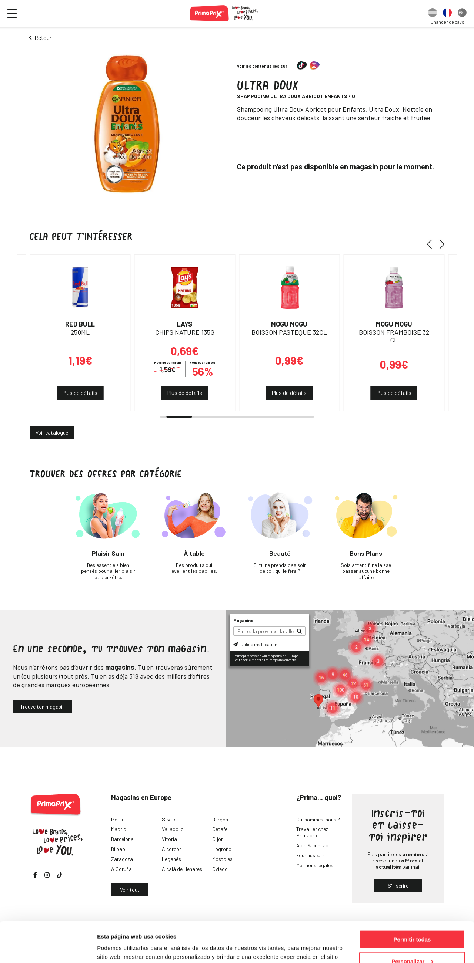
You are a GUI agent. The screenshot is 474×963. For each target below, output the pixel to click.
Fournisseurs (310, 855)
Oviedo (220, 869)
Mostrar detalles (118, 948)
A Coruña (121, 869)
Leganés (171, 859)
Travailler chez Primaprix (312, 832)
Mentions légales (314, 865)
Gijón (218, 839)
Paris (117, 819)
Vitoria (169, 839)
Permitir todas (412, 901)
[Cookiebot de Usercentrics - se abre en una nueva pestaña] (48, 948)
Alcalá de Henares (182, 869)
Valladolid (173, 829)
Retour (42, 37)
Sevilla (169, 819)
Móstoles (222, 859)
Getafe (219, 829)
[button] (432, 244)
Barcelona (122, 839)
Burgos (220, 819)
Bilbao (118, 849)
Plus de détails (80, 392)
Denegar (412, 945)
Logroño (221, 849)
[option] (432, 13)
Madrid (118, 829)
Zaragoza (122, 859)
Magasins (243, 620)
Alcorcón (172, 849)
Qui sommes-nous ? (318, 819)
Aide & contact (313, 845)
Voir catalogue (52, 432)
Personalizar (412, 923)
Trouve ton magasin (42, 706)
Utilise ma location (255, 644)
